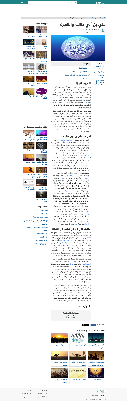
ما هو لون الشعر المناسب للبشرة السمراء (37, 229)
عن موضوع (44, 390)
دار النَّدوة (65, 242)
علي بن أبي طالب (74, 175)
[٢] (75, 170)
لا (68, 317)
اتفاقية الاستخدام (26, 393)
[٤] (60, 203)
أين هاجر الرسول (99, 72)
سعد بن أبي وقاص (69, 191)
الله (84, 87)
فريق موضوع (27, 397)
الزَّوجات (86, 224)
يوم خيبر (62, 178)
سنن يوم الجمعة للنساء (40, 244)
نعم (73, 317)
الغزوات (86, 155)
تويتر (87, 325)
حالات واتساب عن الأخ (41, 240)
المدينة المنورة (86, 264)
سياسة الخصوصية (42, 393)
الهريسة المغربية (42, 233)
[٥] (59, 224)
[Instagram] (97, 391)
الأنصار (89, 237)
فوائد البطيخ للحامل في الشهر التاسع (36, 221)
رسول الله (86, 178)
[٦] (55, 255)
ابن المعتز (45, 224)
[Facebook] (104, 391)
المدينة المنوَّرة (65, 240)
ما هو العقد (44, 210)
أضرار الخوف (44, 237)
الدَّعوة (80, 100)
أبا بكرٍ (71, 264)
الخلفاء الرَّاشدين (65, 140)
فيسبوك (94, 325)
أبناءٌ (76, 224)
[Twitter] (101, 391)
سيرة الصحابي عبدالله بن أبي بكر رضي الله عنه (99, 82)
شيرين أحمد (85, 29)
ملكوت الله (44, 214)
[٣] (84, 190)
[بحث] (74, 2)
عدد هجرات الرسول (101, 76)
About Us (44, 397)
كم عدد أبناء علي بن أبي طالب (99, 67)
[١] (63, 155)
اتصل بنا (29, 390)
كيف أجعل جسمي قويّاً (40, 217)
